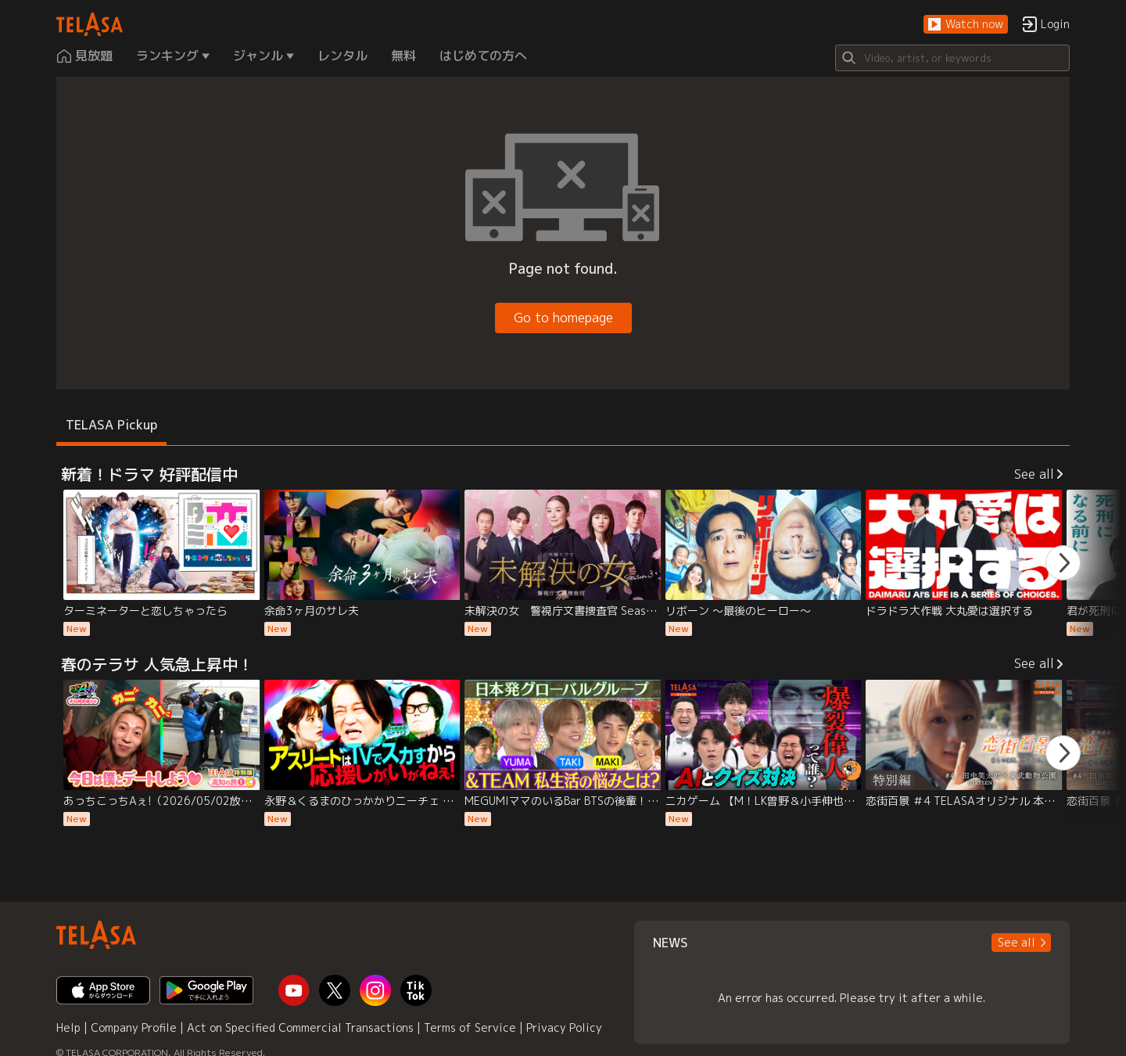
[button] (965, 24)
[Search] (952, 58)
